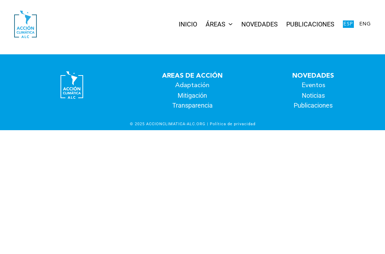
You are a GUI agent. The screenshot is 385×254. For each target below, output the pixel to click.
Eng (365, 24)
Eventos (313, 85)
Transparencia (192, 105)
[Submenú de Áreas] (230, 23)
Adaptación (192, 85)
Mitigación (192, 95)
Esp (348, 24)
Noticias (313, 95)
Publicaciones (313, 105)
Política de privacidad (232, 124)
